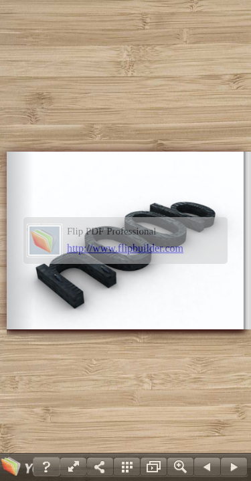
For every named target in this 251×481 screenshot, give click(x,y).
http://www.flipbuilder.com (125, 248)
